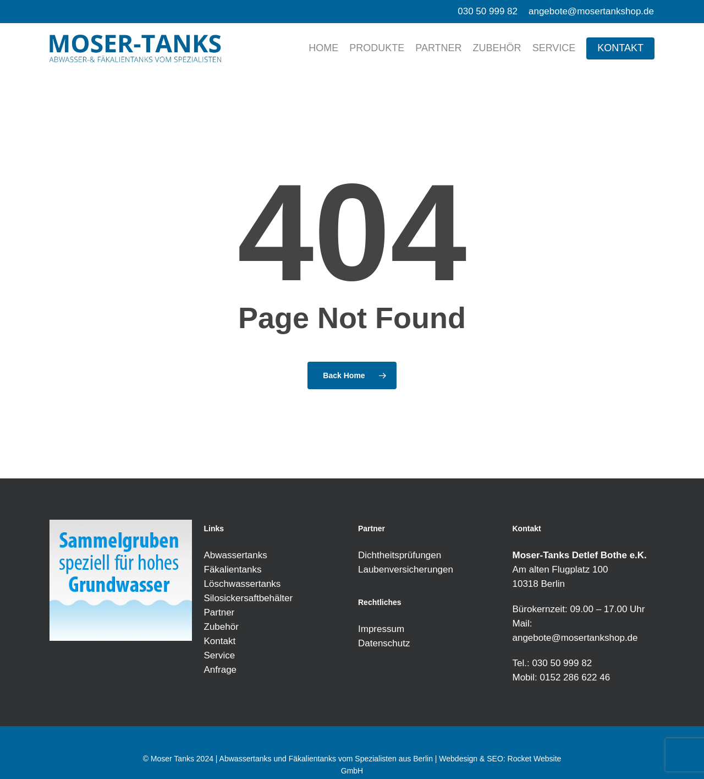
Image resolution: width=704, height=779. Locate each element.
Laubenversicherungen (405, 569)
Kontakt (220, 641)
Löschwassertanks (242, 584)
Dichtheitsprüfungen (399, 555)
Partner (219, 612)
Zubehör (221, 627)
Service (219, 655)
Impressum (381, 629)
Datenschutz (384, 643)
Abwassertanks (235, 555)
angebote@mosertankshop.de (575, 638)
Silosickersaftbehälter (248, 598)
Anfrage (220, 669)
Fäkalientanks (233, 569)
